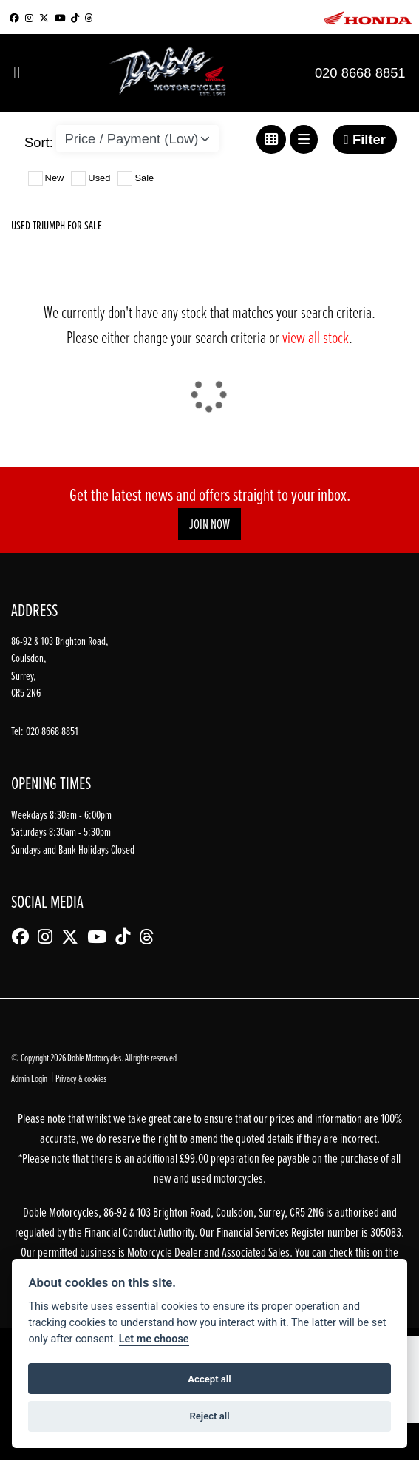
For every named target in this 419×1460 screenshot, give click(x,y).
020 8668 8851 (360, 73)
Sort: (38, 142)
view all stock (315, 336)
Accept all (209, 1379)
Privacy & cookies (80, 1078)
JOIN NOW (209, 524)
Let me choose (154, 1339)
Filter (365, 139)
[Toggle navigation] (16, 73)
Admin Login (29, 1078)
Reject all (209, 1416)
